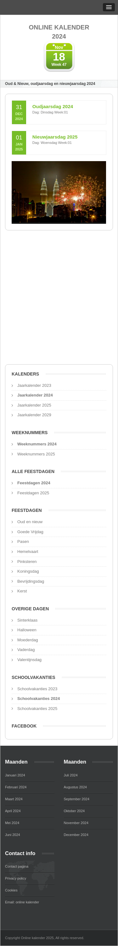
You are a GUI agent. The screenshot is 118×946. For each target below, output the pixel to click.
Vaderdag (26, 649)
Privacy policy (15, 878)
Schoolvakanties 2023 (37, 688)
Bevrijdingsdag (30, 581)
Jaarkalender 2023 (34, 385)
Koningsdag (28, 571)
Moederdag (27, 640)
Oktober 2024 (74, 811)
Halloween (27, 630)
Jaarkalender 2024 (35, 395)
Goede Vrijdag (30, 531)
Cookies (11, 890)
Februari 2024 (16, 787)
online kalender (27, 902)
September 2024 (76, 799)
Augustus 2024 (75, 787)
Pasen (23, 541)
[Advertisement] (59, 299)
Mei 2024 (12, 823)
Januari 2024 (15, 775)
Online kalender (59, 32)
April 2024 (13, 811)
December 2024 (76, 835)
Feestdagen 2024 (33, 483)
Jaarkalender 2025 (34, 405)
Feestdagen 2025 (33, 493)
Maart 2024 (14, 799)
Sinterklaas (27, 620)
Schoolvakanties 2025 (37, 708)
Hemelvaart (27, 551)
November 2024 (76, 823)
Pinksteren (27, 561)
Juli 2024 (71, 775)
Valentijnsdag (29, 659)
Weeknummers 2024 (37, 444)
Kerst (22, 591)
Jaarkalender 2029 (34, 415)
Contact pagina (16, 866)
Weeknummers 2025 (36, 454)
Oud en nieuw (29, 521)
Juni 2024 (12, 835)
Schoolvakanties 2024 (38, 698)
